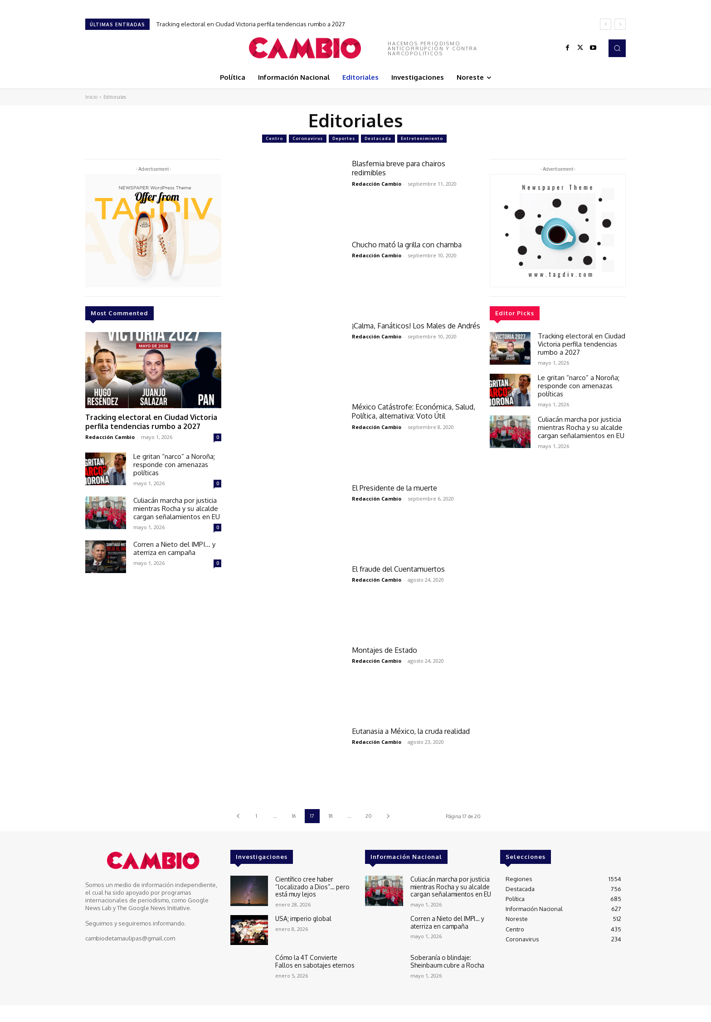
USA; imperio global (302, 918)
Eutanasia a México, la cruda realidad (401, 735)
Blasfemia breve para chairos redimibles (403, 168)
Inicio (91, 97)
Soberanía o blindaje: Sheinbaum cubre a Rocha (445, 961)
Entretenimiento (422, 139)
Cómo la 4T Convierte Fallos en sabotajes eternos (313, 961)
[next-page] (387, 816)
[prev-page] (237, 816)
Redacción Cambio (110, 435)
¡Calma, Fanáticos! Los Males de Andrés (407, 330)
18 (331, 816)
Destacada (378, 139)
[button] (617, 48)
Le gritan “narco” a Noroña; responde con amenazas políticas (174, 462)
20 (368, 816)
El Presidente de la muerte (398, 487)
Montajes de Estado (386, 650)
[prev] (605, 24)
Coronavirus (307, 139)
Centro (274, 139)
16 (294, 816)
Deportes (344, 139)
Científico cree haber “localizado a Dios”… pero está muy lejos (310, 886)
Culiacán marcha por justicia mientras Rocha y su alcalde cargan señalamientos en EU (176, 506)
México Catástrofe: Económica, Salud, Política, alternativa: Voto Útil (415, 411)
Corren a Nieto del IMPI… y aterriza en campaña (174, 546)
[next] (620, 24)
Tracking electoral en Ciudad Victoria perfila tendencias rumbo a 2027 (250, 24)
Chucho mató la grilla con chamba (412, 244)
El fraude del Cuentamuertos (402, 569)
